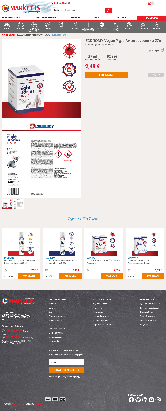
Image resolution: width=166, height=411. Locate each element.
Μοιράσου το (157, 75)
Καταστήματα (54, 308)
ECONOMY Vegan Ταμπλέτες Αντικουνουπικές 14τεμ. (141, 261)
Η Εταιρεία (53, 304)
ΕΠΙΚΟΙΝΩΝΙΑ (74, 17)
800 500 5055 (60, 3)
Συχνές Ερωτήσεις (101, 304)
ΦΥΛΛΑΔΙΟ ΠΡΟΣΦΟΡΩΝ (46, 17)
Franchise (52, 324)
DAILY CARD (121, 17)
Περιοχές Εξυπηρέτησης (103, 324)
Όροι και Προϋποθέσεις (150, 304)
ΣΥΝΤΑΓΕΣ (98, 17)
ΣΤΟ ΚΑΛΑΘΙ (107, 75)
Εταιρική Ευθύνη (55, 337)
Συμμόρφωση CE (56, 333)
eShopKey (17, 404)
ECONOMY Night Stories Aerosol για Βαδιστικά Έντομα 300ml (20, 261)
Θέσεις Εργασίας (56, 320)
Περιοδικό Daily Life (57, 329)
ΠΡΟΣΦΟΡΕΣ (151, 17)
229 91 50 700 (12, 337)
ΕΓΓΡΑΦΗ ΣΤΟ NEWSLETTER (66, 370)
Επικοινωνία (54, 341)
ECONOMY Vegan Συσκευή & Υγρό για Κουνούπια (103, 261)
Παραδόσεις (98, 308)
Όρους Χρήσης (73, 376)
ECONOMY (9, 258)
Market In (21, 8)
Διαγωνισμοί (145, 324)
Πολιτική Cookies (147, 312)
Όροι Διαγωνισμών (148, 320)
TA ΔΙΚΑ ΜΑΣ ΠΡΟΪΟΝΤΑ (12, 17)
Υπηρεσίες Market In (57, 316)
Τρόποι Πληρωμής (100, 320)
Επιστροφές (98, 312)
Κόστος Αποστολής (101, 316)
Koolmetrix (39, 404)
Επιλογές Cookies (147, 316)
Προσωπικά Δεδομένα (149, 308)
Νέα (50, 312)
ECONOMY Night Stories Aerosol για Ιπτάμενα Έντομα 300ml (61, 261)
